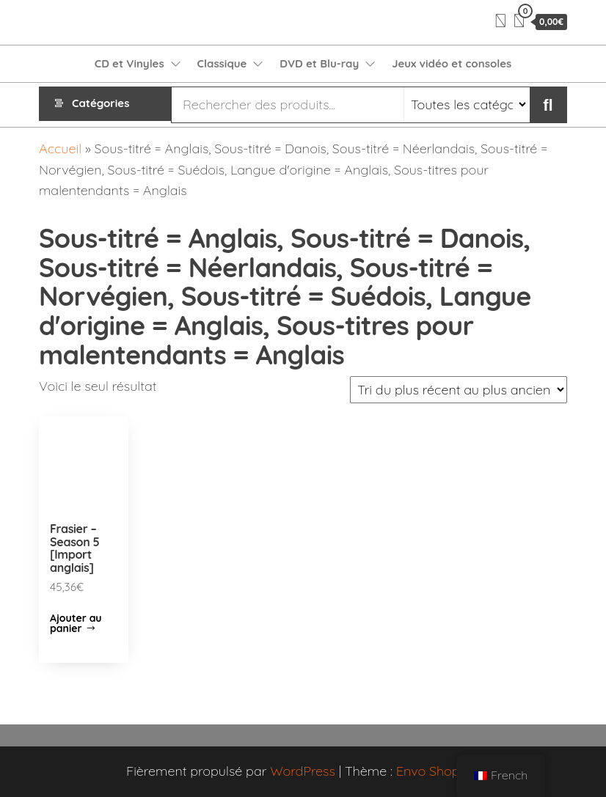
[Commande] (458, 389)
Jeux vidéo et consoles (451, 63)
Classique (222, 63)
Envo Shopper (438, 771)
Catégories (100, 104)
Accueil (60, 148)
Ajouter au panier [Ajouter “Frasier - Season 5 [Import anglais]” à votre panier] (76, 623)
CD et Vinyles (129, 63)
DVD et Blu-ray (319, 63)
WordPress (302, 771)
